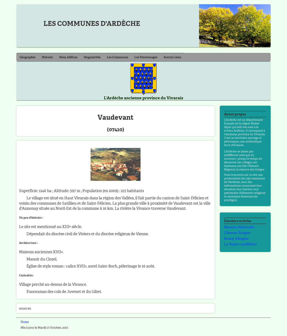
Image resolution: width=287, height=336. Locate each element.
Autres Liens (172, 57)
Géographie (27, 57)
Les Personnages (145, 57)
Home (25, 322)
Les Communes (117, 57)
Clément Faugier (237, 233)
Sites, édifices (68, 57)
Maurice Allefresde (239, 227)
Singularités (92, 57)
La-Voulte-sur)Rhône (240, 244)
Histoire (47, 57)
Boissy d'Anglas (236, 238)
